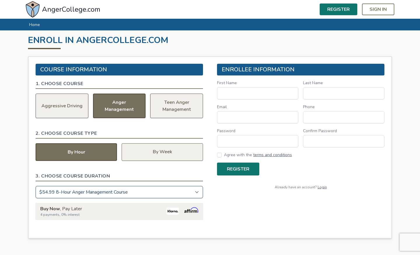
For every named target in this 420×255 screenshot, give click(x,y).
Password (226, 131)
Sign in (378, 9)
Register (338, 9)
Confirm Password (320, 131)
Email (222, 107)
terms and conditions (272, 155)
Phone (309, 107)
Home (34, 24)
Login (322, 187)
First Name (227, 83)
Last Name (313, 83)
